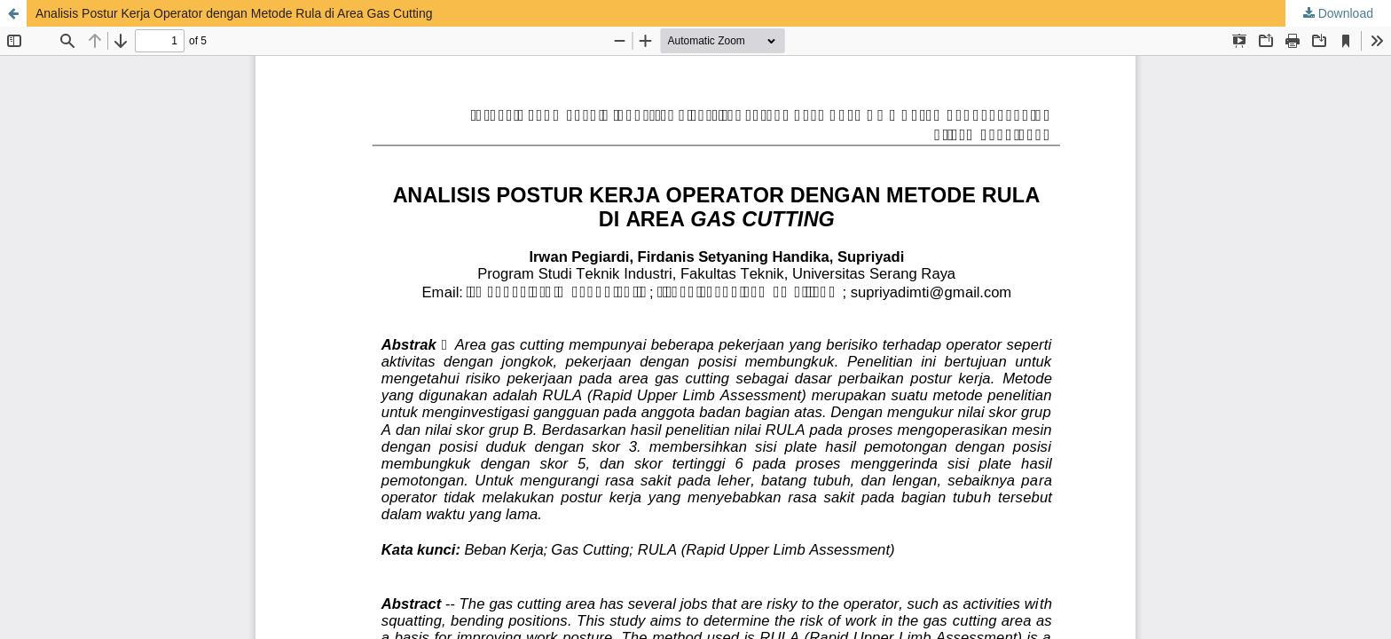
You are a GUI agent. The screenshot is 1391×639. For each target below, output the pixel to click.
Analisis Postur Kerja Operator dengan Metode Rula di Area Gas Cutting (233, 13)
